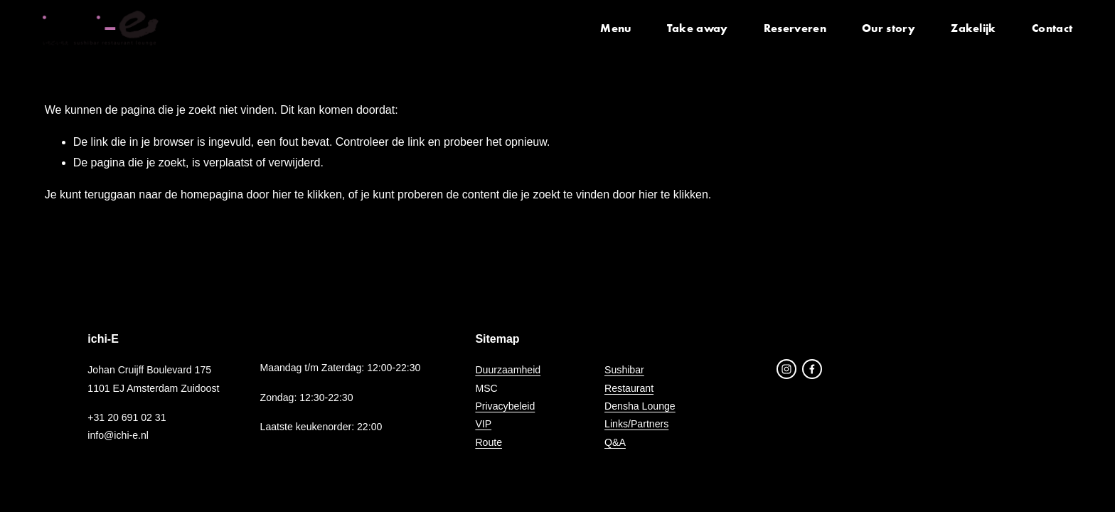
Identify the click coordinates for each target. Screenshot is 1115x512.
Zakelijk (971, 28)
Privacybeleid (505, 406)
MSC (486, 388)
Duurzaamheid (507, 369)
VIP (483, 424)
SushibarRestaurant (628, 378)
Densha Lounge (640, 406)
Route (488, 442)
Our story (886, 28)
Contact (1050, 28)
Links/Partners (636, 424)
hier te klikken (307, 194)
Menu (613, 28)
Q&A (615, 442)
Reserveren (793, 28)
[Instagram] (786, 369)
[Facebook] (812, 369)
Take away (695, 28)
